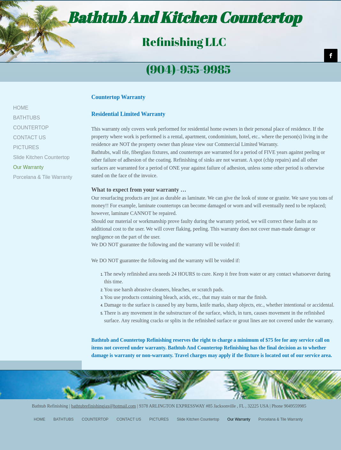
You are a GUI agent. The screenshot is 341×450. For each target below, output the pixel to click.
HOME (20, 108)
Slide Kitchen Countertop (41, 157)
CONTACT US (29, 137)
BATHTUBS (26, 117)
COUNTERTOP (31, 127)
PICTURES (26, 147)
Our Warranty (28, 167)
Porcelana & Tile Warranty (42, 177)
